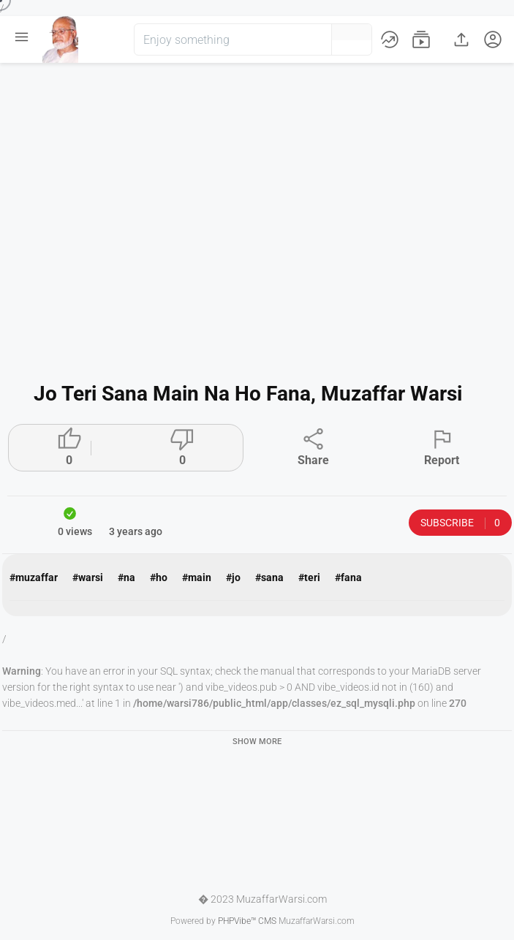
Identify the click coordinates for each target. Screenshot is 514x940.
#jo (233, 577)
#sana (269, 577)
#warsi (87, 577)
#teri (309, 577)
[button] (296, 39)
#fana (348, 577)
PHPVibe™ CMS (247, 921)
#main (196, 577)
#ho (158, 577)
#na (126, 577)
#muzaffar (34, 577)
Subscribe (460, 523)
